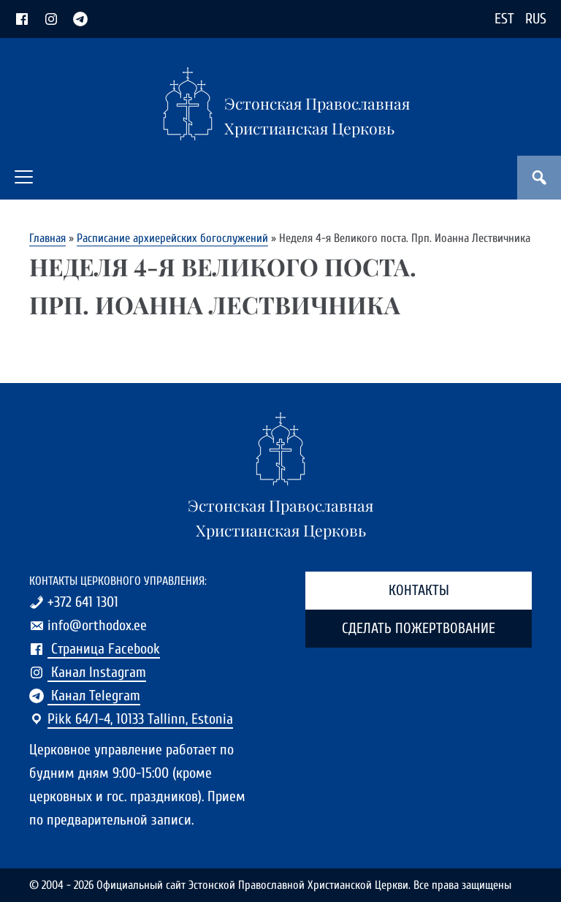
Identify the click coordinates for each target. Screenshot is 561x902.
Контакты (419, 590)
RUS (535, 18)
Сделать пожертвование (418, 628)
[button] (24, 177)
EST (504, 18)
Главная (47, 238)
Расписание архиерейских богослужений (172, 238)
